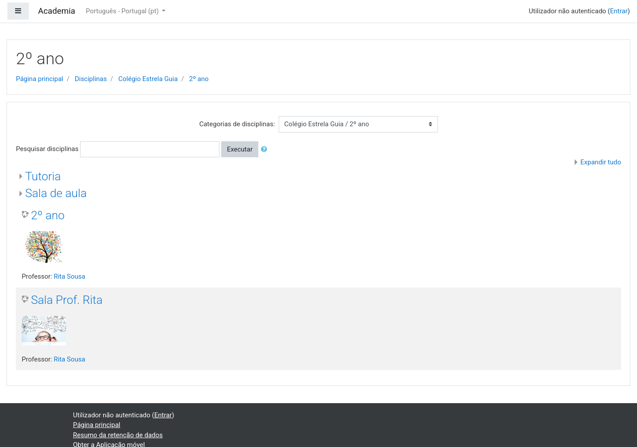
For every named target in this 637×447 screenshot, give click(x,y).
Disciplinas (91, 79)
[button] (266, 149)
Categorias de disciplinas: (237, 124)
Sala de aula (56, 193)
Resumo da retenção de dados (118, 435)
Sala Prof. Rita (67, 300)
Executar (240, 149)
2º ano (199, 79)
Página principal (39, 79)
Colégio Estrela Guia (147, 79)
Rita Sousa (69, 276)
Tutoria (43, 176)
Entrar (619, 11)
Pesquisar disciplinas (47, 149)
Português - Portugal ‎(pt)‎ (123, 11)
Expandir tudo (600, 162)
